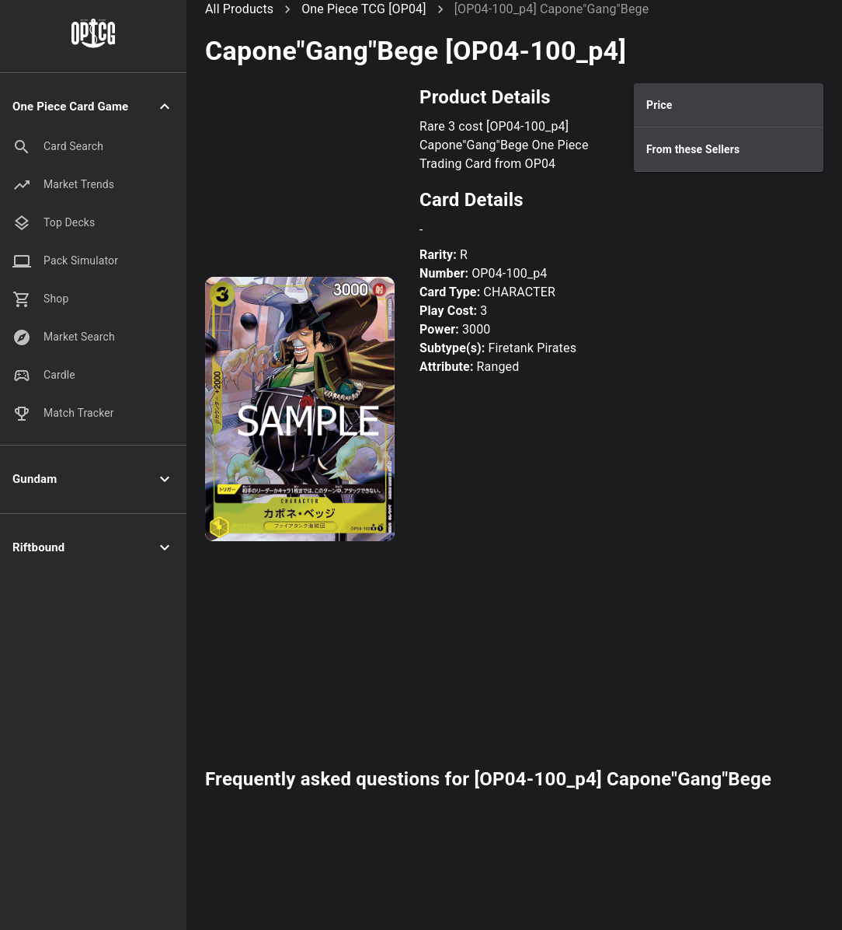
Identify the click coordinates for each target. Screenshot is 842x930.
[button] (93, 107)
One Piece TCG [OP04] (363, 9)
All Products (239, 9)
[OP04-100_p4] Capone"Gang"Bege (551, 9)
